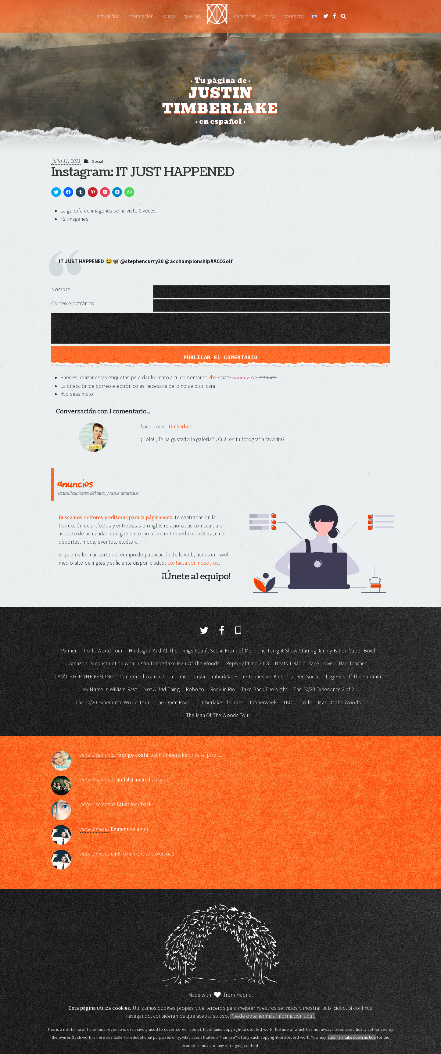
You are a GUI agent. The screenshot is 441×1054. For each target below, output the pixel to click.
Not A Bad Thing (161, 689)
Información (140, 16)
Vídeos (168, 16)
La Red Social (304, 676)
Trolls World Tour (103, 650)
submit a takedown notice (352, 1037)
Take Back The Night (264, 689)
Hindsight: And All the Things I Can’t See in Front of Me (190, 650)
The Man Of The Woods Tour (218, 715)
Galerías (191, 16)
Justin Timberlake (217, 16)
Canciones (245, 16)
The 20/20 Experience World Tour (112, 702)
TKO (287, 702)
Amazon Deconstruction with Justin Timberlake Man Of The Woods (144, 663)
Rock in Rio (222, 689)
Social (97, 161)
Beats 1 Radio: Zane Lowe (304, 663)
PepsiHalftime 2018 (247, 663)
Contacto (293, 16)
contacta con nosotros (193, 562)
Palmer (69, 650)
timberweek (263, 702)
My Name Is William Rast (109, 689)
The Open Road (173, 702)
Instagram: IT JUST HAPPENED (142, 172)
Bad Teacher (353, 663)
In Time (178, 676)
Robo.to (195, 689)
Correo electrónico (72, 303)
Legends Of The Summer (354, 676)
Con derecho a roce (142, 676)
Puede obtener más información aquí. (272, 1016)
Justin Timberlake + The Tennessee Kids (238, 676)
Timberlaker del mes (220, 702)
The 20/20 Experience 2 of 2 (323, 689)
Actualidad (108, 16)
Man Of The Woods (339, 702)
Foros (270, 16)
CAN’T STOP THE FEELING (84, 676)
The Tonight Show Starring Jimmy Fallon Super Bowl (316, 650)
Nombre (60, 289)
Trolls (305, 702)
